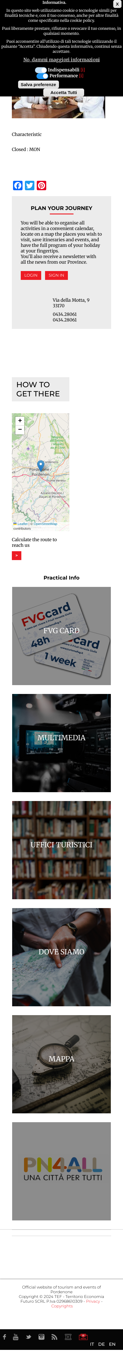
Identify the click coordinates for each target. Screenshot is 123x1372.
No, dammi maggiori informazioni (61, 60)
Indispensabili (63, 70)
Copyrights (62, 1306)
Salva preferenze (38, 84)
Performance (63, 76)
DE (101, 1344)
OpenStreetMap (45, 524)
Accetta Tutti (63, 92)
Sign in (56, 275)
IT (92, 1344)
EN (112, 1344)
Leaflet (20, 524)
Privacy (93, 1301)
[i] (83, 70)
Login (31, 275)
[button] (40, 466)
